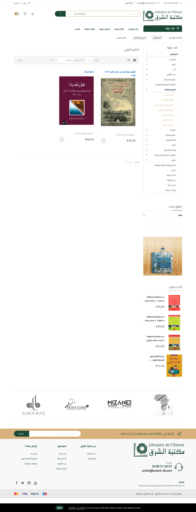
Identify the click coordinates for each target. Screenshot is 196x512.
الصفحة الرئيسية (175, 38)
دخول (25, 3)
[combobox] (114, 13)
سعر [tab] (180, 215)
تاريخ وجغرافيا (139, 38)
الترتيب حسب (78, 60)
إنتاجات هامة (61, 468)
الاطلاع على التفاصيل (77, 507)
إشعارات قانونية (30, 463)
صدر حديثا (62, 453)
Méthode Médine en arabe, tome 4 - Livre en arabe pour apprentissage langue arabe (154, 299)
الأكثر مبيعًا (61, 458)
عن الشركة (91, 453)
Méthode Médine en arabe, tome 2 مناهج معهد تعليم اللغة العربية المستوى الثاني (154, 338)
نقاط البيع (129, 3)
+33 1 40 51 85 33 (171, 3)
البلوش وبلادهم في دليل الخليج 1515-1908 (119, 73)
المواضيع (157, 38)
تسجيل (16, 3)
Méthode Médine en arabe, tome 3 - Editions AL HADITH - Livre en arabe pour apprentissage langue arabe (154, 318)
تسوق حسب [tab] (175, 206)
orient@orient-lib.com (146, 3)
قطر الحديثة (89, 72)
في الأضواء (61, 463)
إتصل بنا (34, 453)
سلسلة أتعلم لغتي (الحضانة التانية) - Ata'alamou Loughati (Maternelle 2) (156, 358)
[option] (33, 404)
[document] (98, 508)
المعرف (132, 135)
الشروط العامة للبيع (29, 458)
